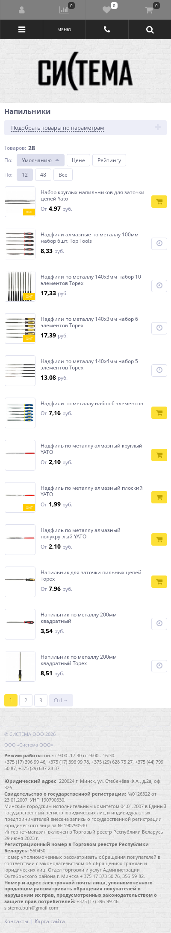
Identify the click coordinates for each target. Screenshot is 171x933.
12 (25, 174)
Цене (78, 160)
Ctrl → (61, 700)
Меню (64, 29)
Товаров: (15, 147)
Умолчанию (37, 160)
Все (63, 174)
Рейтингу (109, 160)
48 (43, 174)
